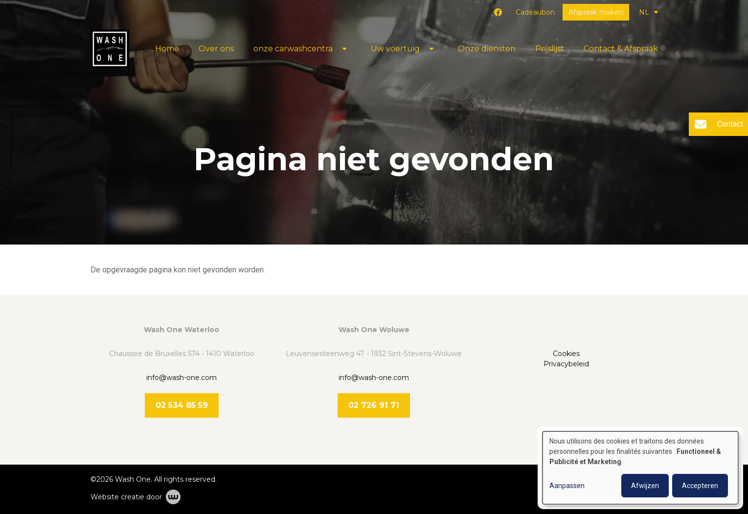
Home (167, 48)
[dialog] (640, 467)
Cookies (566, 353)
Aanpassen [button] (567, 486)
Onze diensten (487, 48)
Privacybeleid (566, 363)
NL (648, 12)
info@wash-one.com (181, 377)
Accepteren (700, 486)
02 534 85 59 (182, 405)
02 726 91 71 (373, 405)
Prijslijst (549, 48)
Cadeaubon (535, 12)
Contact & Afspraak (621, 48)
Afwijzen (645, 486)
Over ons (216, 48)
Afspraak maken (595, 12)
